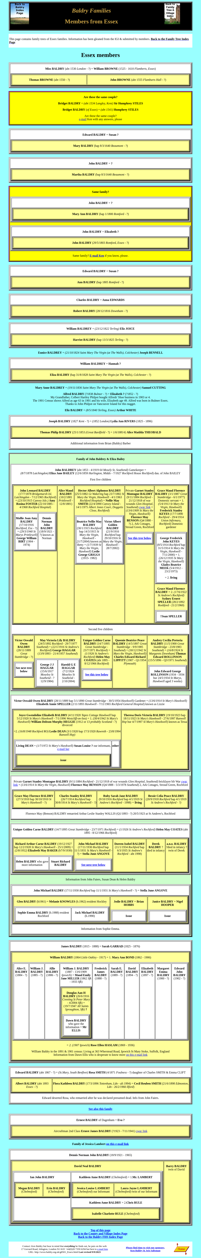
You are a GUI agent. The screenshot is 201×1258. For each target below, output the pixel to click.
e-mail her (63, 749)
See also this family (100, 1108)
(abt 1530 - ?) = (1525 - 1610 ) (110, 68)
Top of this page (100, 1230)
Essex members (100, 55)
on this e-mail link (137, 1054)
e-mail (83, 119)
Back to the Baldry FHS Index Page (100, 1236)
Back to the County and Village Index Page (101, 1233)
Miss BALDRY (54, 68)
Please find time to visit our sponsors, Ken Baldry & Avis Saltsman (145, 1249)
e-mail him (102, 1249)
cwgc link (145, 507)
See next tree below (93, 864)
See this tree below (139, 538)
